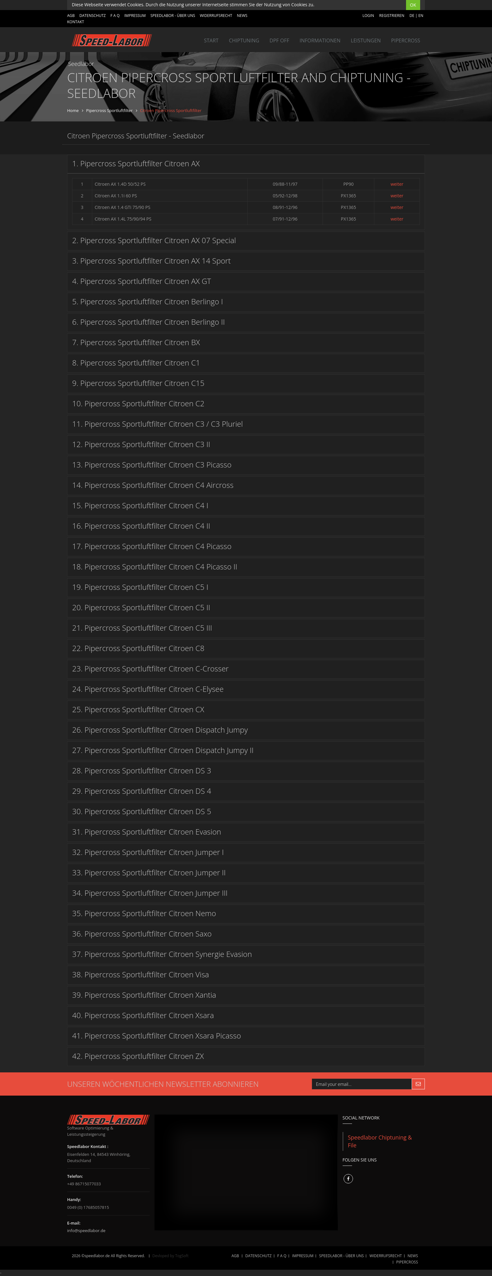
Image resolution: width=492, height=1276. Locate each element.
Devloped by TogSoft (170, 1255)
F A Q (115, 15)
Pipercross (405, 40)
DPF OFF (279, 40)
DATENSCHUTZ (92, 15)
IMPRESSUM (135, 15)
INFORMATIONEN (320, 40)
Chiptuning (244, 40)
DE (411, 15)
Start (211, 40)
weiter (397, 184)
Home (73, 110)
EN (420, 15)
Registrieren (391, 15)
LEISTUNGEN (366, 40)
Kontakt (75, 21)
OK (413, 5)
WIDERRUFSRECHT (216, 15)
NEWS (242, 15)
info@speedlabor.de (86, 1230)
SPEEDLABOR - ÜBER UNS (172, 15)
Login (368, 15)
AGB (71, 15)
